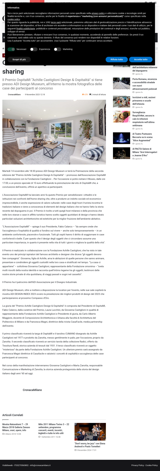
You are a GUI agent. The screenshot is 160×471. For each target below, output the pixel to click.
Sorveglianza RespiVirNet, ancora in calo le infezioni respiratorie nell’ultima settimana (143, 119)
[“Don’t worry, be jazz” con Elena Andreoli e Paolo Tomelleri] (90, 432)
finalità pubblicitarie (25, 28)
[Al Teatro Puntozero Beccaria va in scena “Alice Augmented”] (121, 138)
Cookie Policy (151, 465)
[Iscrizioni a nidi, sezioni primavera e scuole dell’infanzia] (121, 102)
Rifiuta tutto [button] (117, 59)
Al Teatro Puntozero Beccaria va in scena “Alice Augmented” (142, 137)
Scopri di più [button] (19, 59)
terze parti (56, 22)
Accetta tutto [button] (141, 59)
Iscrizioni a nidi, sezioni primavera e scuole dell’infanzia (143, 100)
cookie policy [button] (14, 19)
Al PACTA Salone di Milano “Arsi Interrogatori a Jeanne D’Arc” (144, 152)
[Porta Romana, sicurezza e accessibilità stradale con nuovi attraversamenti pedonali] (121, 83)
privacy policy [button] (98, 13)
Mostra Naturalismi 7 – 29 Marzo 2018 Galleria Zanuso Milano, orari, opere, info (16, 427)
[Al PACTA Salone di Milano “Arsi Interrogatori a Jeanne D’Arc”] (121, 153)
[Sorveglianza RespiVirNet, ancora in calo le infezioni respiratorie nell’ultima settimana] (121, 117)
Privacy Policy (137, 465)
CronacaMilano (14, 94)
